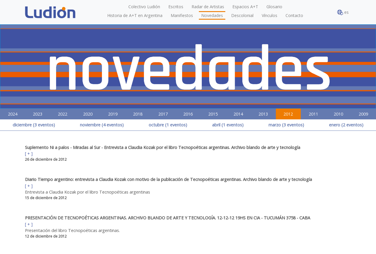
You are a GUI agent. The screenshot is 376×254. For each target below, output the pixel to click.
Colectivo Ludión (144, 6)
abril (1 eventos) (228, 125)
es (343, 12)
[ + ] (29, 153)
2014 (238, 114)
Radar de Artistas (208, 6)
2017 (163, 114)
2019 (113, 114)
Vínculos (269, 15)
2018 (137, 114)
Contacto (294, 15)
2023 (37, 114)
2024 (12, 114)
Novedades (212, 15)
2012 (288, 114)
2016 (188, 114)
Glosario (274, 6)
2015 (213, 114)
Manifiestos (182, 15)
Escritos (175, 6)
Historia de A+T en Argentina (134, 15)
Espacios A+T (245, 6)
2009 (363, 114)
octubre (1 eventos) (168, 125)
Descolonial (242, 15)
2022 (62, 114)
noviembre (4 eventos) (102, 125)
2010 (338, 114)
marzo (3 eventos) (286, 125)
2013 (263, 114)
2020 (88, 114)
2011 (313, 114)
